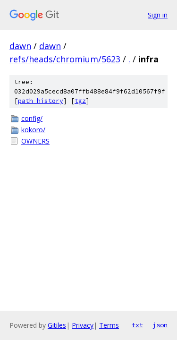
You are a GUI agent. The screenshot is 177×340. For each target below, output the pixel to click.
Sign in (158, 14)
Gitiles (57, 325)
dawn (20, 45)
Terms (109, 325)
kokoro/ (33, 129)
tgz (80, 101)
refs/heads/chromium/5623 (64, 59)
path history (40, 101)
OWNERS (35, 140)
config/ (31, 118)
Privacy (82, 325)
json (160, 325)
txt (137, 325)
